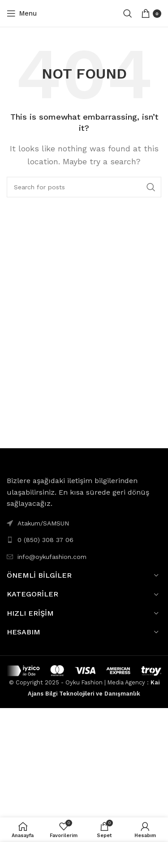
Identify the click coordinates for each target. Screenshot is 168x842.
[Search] (128, 13)
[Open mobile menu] (21, 13)
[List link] (84, 540)
